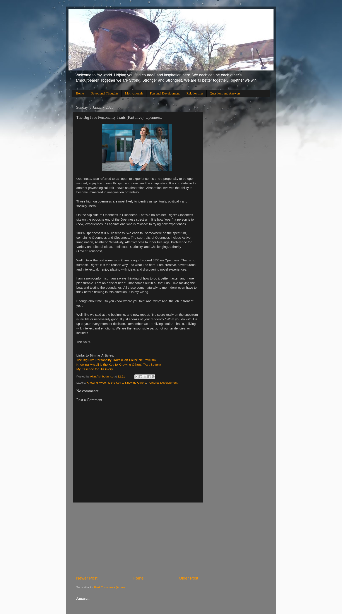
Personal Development (165, 93)
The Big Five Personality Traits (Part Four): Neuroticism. (116, 360)
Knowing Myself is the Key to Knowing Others (116, 382)
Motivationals (134, 93)
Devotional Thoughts (104, 93)
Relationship (194, 93)
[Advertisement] (137, 538)
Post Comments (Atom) (109, 587)
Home (80, 93)
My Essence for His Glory (94, 369)
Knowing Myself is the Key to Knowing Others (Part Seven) (118, 364)
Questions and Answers (225, 93)
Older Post (188, 578)
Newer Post (86, 578)
